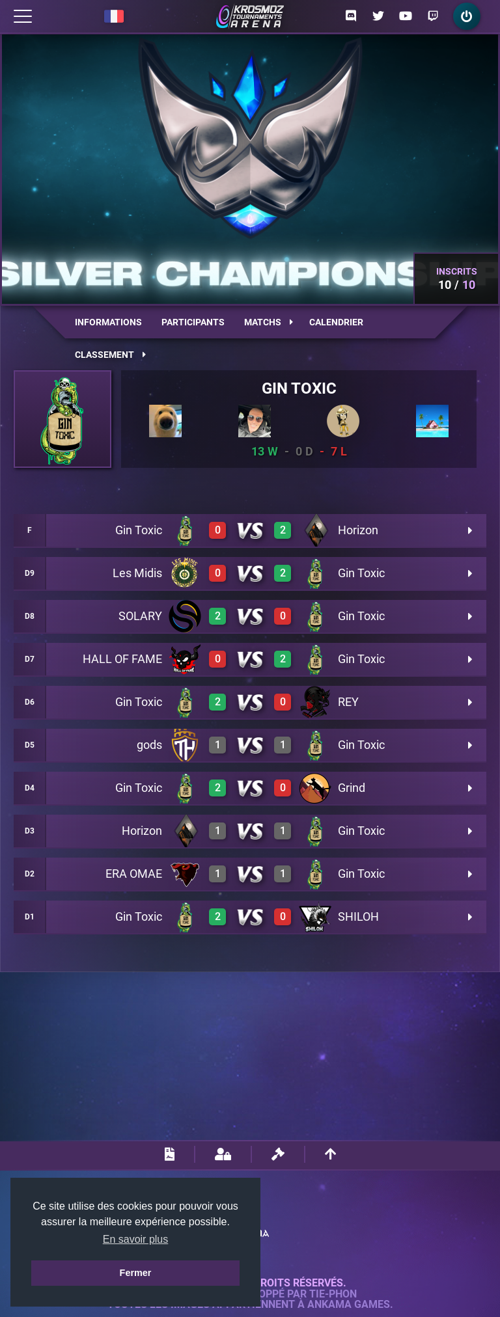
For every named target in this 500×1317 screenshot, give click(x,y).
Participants (193, 322)
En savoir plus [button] (136, 1239)
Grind (351, 787)
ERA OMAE (133, 873)
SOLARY (140, 616)
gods (149, 745)
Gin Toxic (299, 388)
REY (348, 702)
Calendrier (336, 322)
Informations (108, 322)
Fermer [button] (136, 1273)
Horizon (358, 530)
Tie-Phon (333, 1294)
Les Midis (137, 573)
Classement (110, 354)
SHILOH (358, 916)
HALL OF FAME (122, 659)
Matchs (268, 322)
